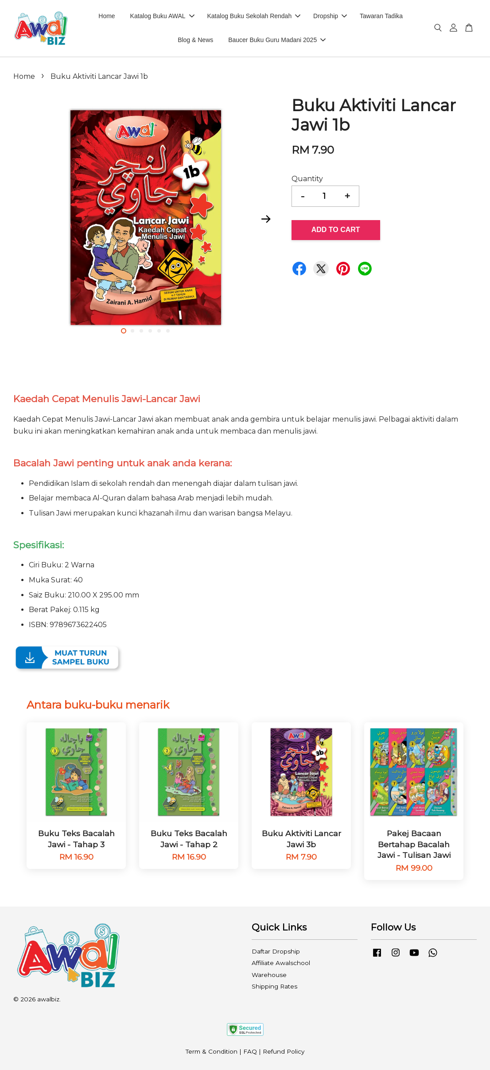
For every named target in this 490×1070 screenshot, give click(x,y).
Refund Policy (283, 1051)
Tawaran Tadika (381, 15)
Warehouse (269, 974)
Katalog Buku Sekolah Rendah (253, 15)
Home (106, 15)
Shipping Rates (274, 986)
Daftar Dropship (276, 951)
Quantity (307, 178)
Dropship (330, 15)
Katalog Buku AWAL (162, 15)
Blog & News (195, 39)
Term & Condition (211, 1051)
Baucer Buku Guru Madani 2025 (277, 39)
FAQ (250, 1051)
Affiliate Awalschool (281, 962)
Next (266, 219)
